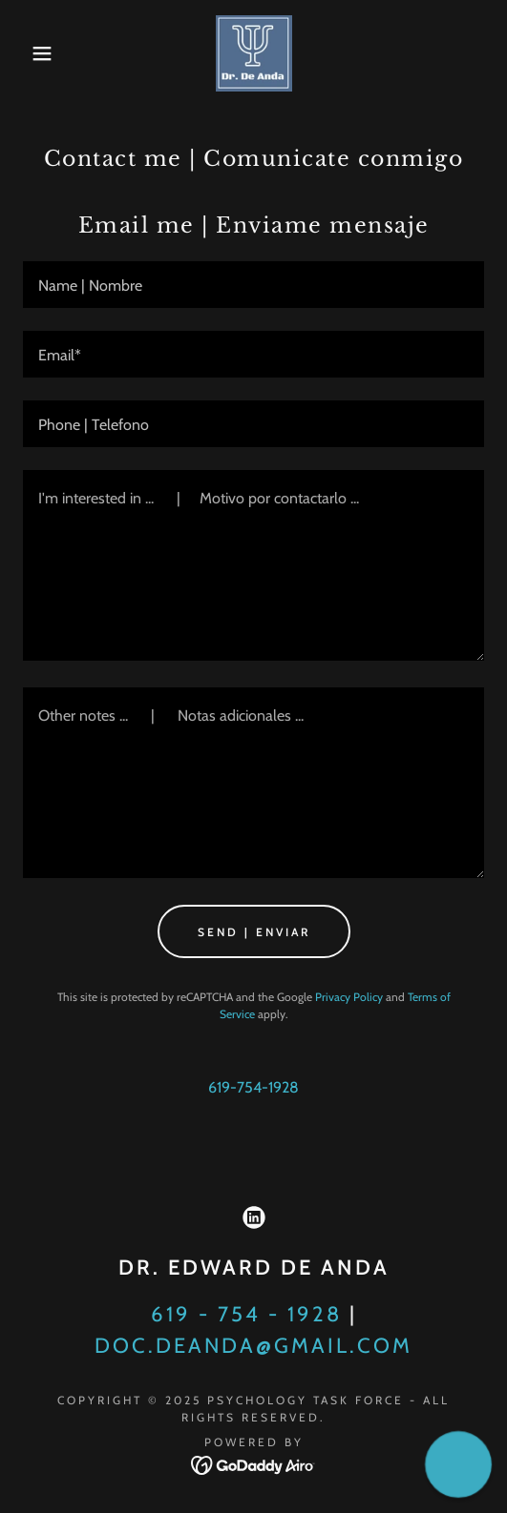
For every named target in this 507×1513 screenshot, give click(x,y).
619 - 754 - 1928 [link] (246, 1314)
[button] (36, 53)
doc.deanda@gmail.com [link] (253, 1346)
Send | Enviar (254, 932)
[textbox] (253, 284)
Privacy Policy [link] (349, 997)
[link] (254, 53)
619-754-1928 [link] (253, 1087)
